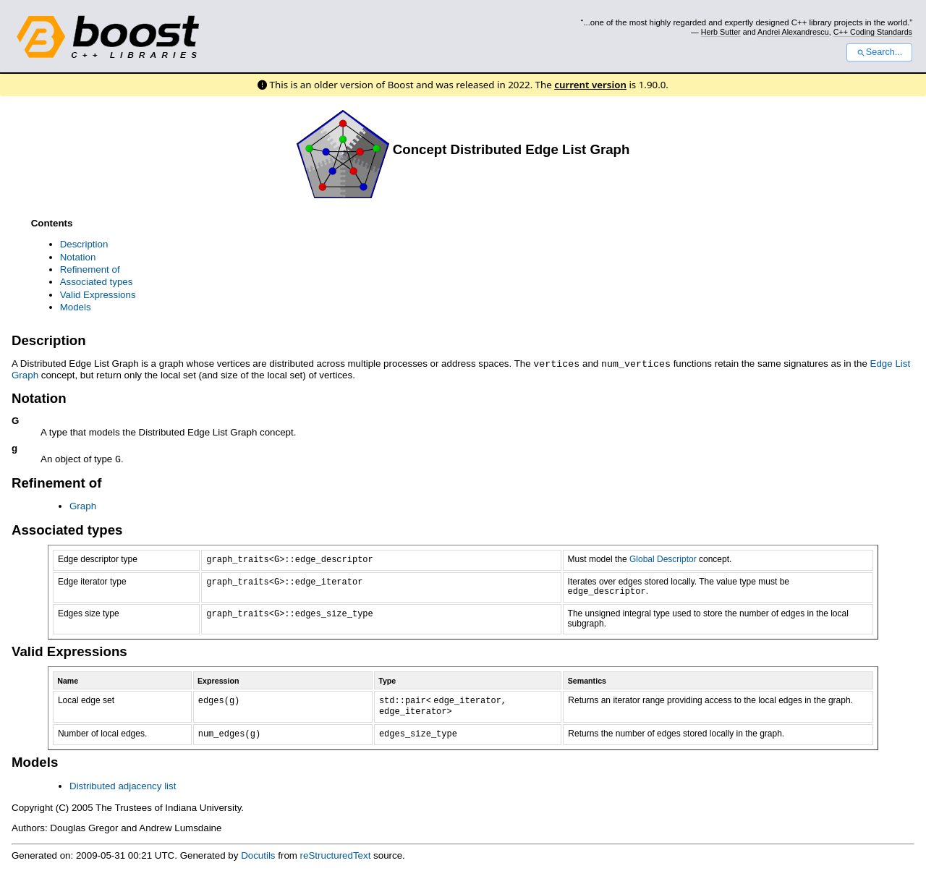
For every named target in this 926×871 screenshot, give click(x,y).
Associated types (96, 281)
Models (75, 307)
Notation (78, 257)
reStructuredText (335, 854)
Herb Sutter (721, 31)
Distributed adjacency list (122, 784)
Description (84, 244)
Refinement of (90, 269)
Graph (82, 504)
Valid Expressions (98, 294)
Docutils (258, 854)
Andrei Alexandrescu (793, 31)
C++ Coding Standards (872, 31)
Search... (879, 52)
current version (590, 84)
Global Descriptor (663, 558)
